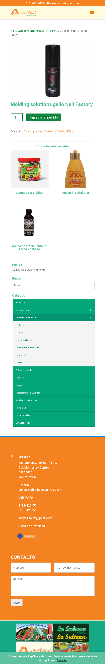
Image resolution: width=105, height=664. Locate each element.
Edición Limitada (24, 370)
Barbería (20, 302)
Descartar (62, 660)
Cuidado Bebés (54, 310)
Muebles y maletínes (54, 400)
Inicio (13, 30)
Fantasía (20, 377)
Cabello (20, 324)
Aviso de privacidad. (32, 526)
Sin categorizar (23, 422)
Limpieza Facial (24, 340)
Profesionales (23, 415)
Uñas (70, 131)
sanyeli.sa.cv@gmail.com (35, 518)
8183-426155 (27, 505)
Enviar (16, 602)
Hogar (19, 385)
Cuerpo (20, 332)
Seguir (29, 536)
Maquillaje (22, 355)
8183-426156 (27, 510)
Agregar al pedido (44, 117)
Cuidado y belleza (26, 30)
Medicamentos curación (54, 393)
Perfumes (54, 408)
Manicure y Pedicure (47, 30)
